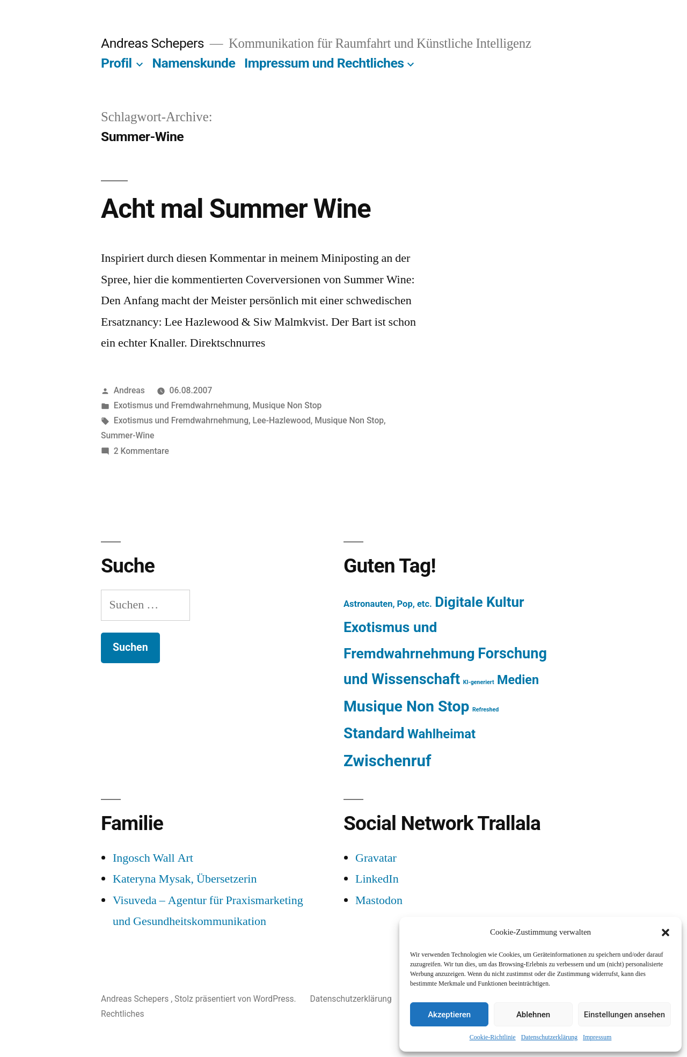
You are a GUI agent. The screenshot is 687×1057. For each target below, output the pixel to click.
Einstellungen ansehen (624, 1014)
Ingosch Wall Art (153, 857)
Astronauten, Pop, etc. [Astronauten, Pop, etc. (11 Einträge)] (388, 604)
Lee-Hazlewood (281, 420)
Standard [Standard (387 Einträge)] (374, 733)
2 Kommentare (141, 451)
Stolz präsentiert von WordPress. (236, 999)
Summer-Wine (127, 435)
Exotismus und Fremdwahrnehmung (181, 405)
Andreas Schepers (154, 43)
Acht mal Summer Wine (236, 208)
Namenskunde (194, 63)
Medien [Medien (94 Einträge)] (518, 679)
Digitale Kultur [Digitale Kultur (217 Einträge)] (479, 602)
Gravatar (376, 857)
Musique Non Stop (286, 405)
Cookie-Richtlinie (493, 1037)
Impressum (597, 1037)
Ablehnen (533, 1014)
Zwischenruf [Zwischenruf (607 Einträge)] (387, 761)
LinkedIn (377, 878)
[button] (665, 932)
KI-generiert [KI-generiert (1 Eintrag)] (478, 682)
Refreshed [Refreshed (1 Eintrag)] (485, 709)
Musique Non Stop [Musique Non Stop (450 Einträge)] (407, 706)
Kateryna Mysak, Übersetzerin (185, 878)
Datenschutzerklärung (549, 1037)
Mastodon (379, 900)
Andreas (129, 390)
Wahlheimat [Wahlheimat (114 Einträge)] (441, 734)
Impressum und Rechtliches (324, 63)
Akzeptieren (449, 1014)
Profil (116, 63)
